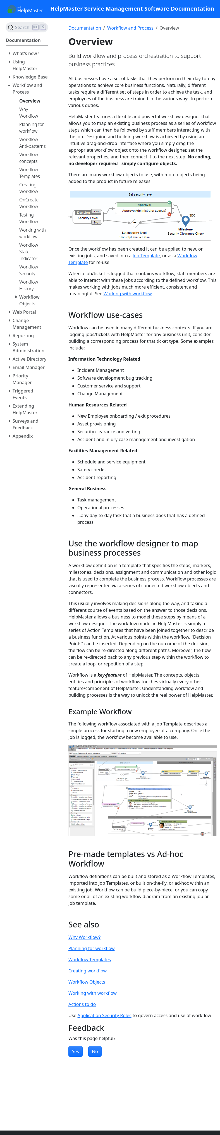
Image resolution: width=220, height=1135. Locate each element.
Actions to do (82, 1004)
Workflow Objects (86, 982)
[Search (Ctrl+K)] (27, 27)
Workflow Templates (89, 959)
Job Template (146, 256)
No (95, 1051)
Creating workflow (87, 971)
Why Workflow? (84, 937)
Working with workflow (128, 294)
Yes (75, 1051)
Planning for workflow (91, 948)
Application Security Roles (104, 1015)
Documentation (84, 28)
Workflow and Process (130, 28)
